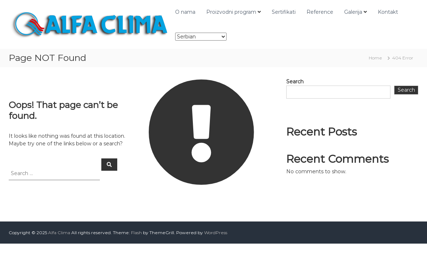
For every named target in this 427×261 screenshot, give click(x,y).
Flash (136, 232)
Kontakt (388, 12)
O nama (185, 12)
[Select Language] (201, 37)
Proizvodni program (231, 12)
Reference (319, 12)
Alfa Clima (59, 232)
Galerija (353, 12)
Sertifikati (284, 12)
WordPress (215, 232)
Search (295, 81)
